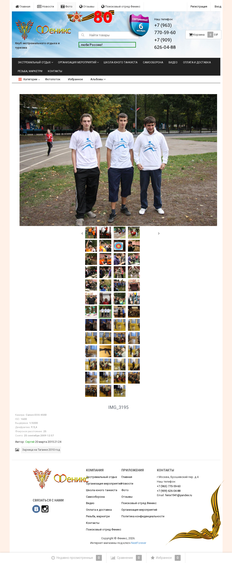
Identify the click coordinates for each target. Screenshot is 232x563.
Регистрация (199, 6)
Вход (218, 6)
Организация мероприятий (77, 62)
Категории (27, 79)
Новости (45, 6)
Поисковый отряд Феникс (120, 6)
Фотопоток (52, 79)
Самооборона (153, 62)
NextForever (138, 543)
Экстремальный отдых (34, 62)
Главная (22, 6)
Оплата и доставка (197, 62)
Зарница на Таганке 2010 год (41, 449)
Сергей (29, 441)
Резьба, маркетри (30, 71)
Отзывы (86, 6)
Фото (66, 6)
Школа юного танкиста (120, 62)
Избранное (75, 79)
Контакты (55, 71)
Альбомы (98, 79)
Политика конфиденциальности (142, 516)
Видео (173, 62)
